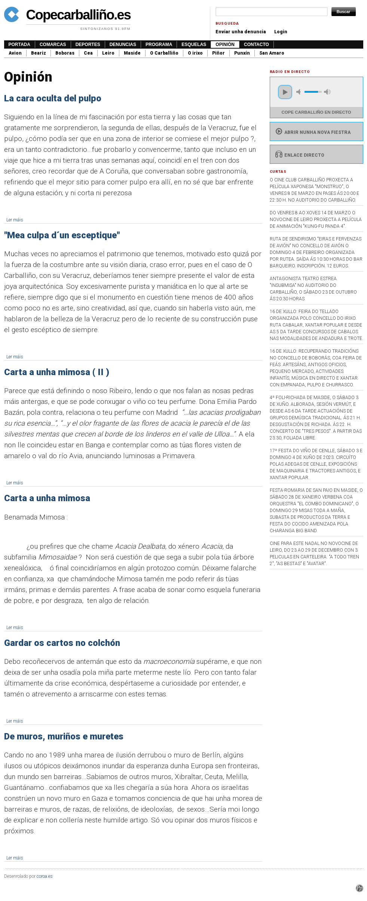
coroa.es (45, 876)
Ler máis (14, 220)
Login (280, 31)
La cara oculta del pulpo (52, 98)
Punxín (242, 53)
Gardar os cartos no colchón (62, 643)
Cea (88, 53)
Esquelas (193, 44)
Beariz (38, 53)
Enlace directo (299, 155)
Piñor (218, 53)
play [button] (285, 92)
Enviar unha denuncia (240, 31)
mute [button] (299, 92)
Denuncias (123, 44)
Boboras (64, 53)
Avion (15, 53)
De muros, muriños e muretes (63, 736)
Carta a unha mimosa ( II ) (56, 372)
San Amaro (271, 53)
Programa (159, 44)
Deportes (88, 44)
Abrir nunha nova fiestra (312, 132)
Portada (19, 44)
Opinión (225, 44)
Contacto (256, 44)
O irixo (195, 53)
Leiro (108, 53)
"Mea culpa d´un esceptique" (62, 235)
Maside (132, 53)
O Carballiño (164, 53)
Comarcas (53, 44)
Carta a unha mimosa (47, 498)
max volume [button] (327, 92)
